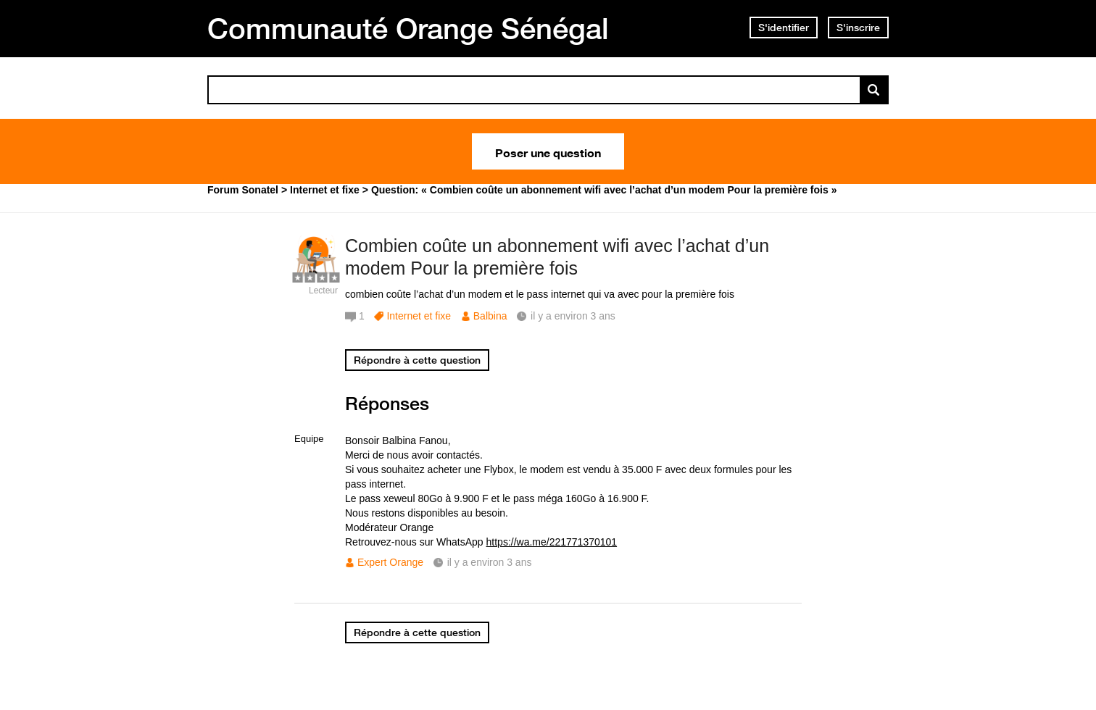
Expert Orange (390, 562)
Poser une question (548, 151)
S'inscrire (858, 27)
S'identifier (783, 27)
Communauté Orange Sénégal (408, 28)
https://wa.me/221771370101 (552, 542)
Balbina (490, 316)
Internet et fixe (418, 316)
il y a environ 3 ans (489, 562)
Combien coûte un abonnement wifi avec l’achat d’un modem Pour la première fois (557, 256)
